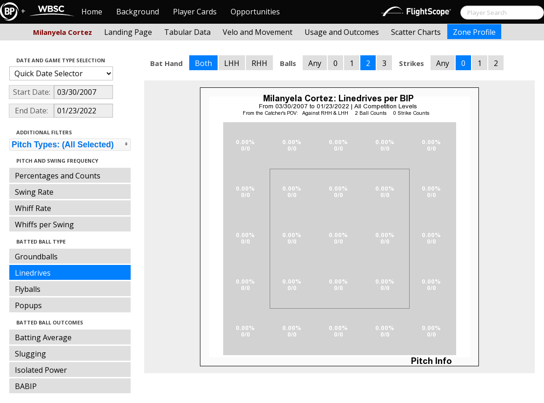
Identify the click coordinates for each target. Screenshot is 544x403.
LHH (231, 63)
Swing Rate (34, 192)
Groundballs (36, 256)
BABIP (26, 386)
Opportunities (255, 12)
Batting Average (43, 337)
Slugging (30, 354)
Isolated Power (41, 370)
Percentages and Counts (57, 176)
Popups (28, 305)
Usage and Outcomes (342, 32)
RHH (259, 63)
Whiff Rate (33, 208)
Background (137, 12)
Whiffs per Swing (44, 224)
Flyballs (27, 289)
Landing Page (128, 32)
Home (91, 12)
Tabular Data (187, 32)
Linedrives (33, 273)
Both (203, 63)
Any (314, 63)
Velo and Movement (257, 32)
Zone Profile (474, 32)
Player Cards (195, 12)
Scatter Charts (416, 32)
